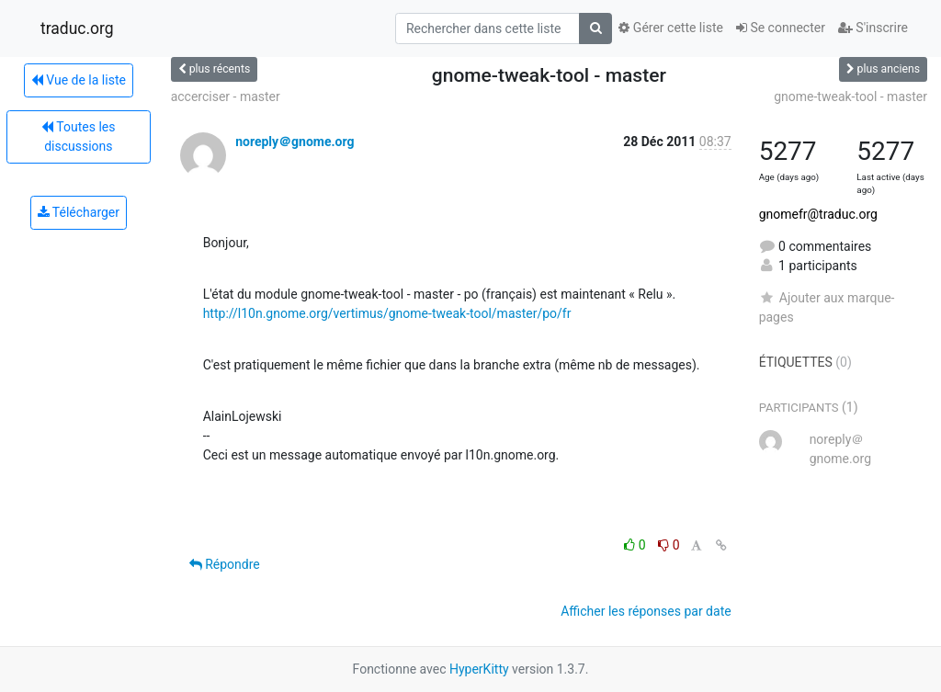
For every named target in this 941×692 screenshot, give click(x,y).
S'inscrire (873, 27)
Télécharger (78, 212)
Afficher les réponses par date (646, 611)
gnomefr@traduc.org (818, 214)
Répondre (224, 564)
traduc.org (77, 28)
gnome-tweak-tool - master (850, 96)
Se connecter (780, 27)
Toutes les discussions (78, 136)
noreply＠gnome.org (294, 141)
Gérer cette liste (670, 27)
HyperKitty (479, 669)
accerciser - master (225, 96)
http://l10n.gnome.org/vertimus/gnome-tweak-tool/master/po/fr (387, 313)
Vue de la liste (78, 80)
